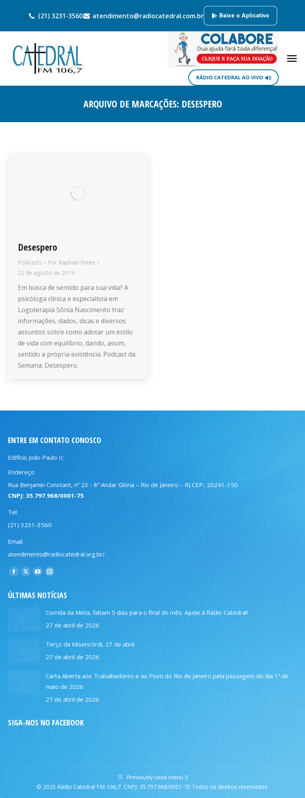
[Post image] (24, 619)
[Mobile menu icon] (292, 58)
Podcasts (30, 262)
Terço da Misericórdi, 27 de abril (90, 644)
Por (71, 262)
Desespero (37, 246)
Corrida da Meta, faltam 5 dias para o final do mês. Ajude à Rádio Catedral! (147, 612)
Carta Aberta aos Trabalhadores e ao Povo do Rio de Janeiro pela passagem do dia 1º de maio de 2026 (167, 681)
